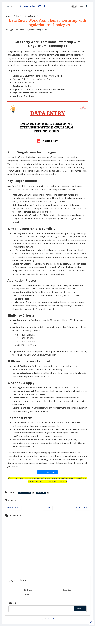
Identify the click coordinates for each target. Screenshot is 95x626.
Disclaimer (62, 481)
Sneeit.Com (52, 619)
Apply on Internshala (47, 472)
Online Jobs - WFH (31, 6)
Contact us (67, 590)
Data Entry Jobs (34, 16)
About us (28, 594)
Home (7, 16)
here (76, 288)
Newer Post (13, 508)
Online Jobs (18, 16)
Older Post (82, 508)
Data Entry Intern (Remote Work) (37, 79)
